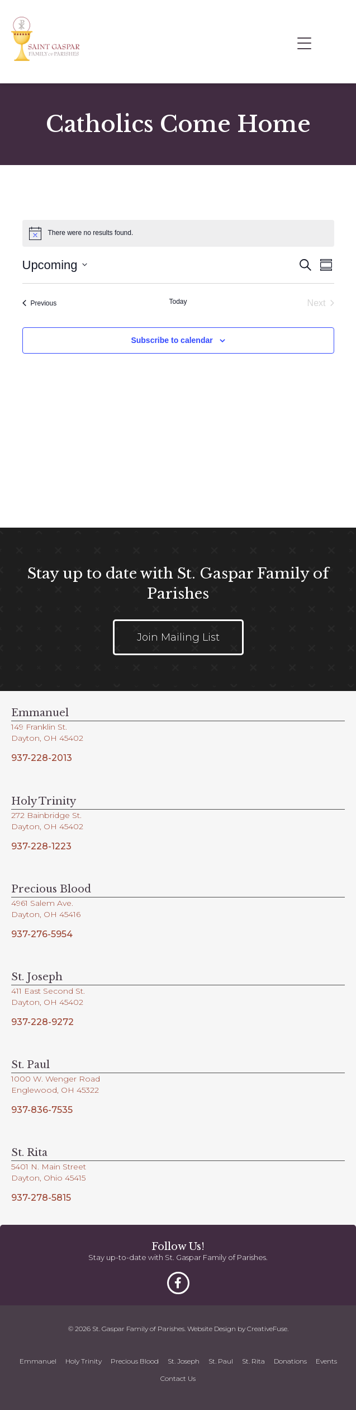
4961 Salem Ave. (42, 903)
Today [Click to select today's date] (178, 302)
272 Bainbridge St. (46, 815)
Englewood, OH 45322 (55, 1090)
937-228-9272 (42, 1022)
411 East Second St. (48, 991)
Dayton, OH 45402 (47, 738)
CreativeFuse (267, 1328)
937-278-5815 (41, 1197)
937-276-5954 (42, 934)
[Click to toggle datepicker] (54, 265)
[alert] (178, 233)
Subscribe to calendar (171, 340)
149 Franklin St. (39, 727)
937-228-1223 (41, 846)
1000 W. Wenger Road (55, 1079)
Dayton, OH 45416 (45, 914)
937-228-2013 (41, 758)
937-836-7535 (42, 1109)
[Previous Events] (39, 303)
